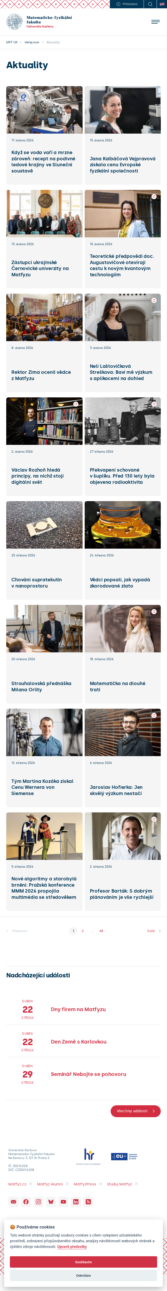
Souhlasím (83, 1262)
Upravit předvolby (72, 1247)
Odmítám (83, 1275)
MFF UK (11, 42)
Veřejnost (32, 42)
